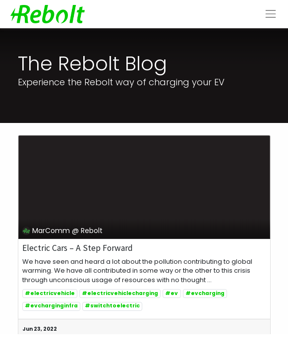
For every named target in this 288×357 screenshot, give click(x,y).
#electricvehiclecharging (120, 293)
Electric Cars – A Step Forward (77, 248)
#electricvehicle (50, 293)
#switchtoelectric (112, 305)
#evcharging (205, 293)
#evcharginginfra (51, 305)
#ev (171, 293)
